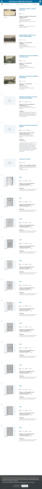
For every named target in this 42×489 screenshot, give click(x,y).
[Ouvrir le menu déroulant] (1, 1)
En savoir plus (16, 485)
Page (18, 4)
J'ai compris (24, 485)
